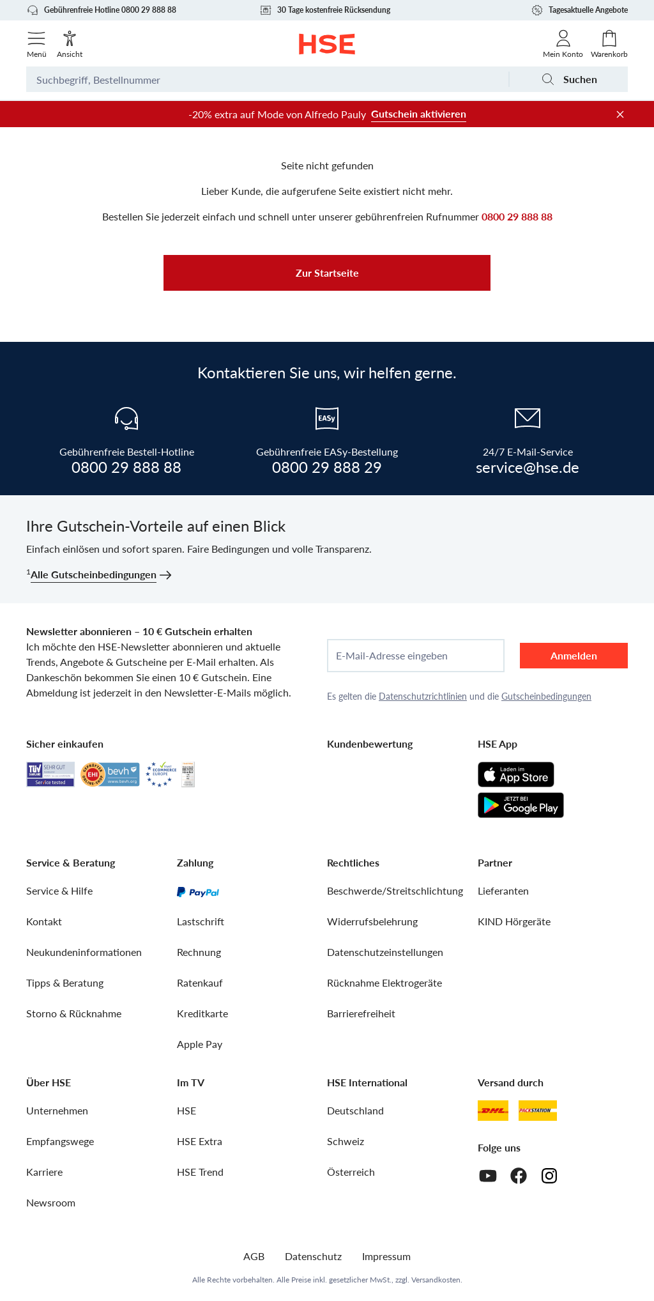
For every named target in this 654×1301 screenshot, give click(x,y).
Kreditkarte (202, 1013)
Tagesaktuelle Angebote (579, 10)
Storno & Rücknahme (73, 1013)
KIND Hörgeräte (514, 921)
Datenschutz (313, 1256)
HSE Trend (200, 1172)
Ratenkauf (200, 982)
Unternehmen (57, 1110)
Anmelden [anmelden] (574, 655)
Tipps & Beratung (64, 982)
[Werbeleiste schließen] (620, 114)
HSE (186, 1110)
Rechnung (199, 952)
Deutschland (355, 1110)
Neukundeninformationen (84, 952)
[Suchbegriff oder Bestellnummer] (267, 79)
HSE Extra (199, 1141)
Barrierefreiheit (361, 1013)
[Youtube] (488, 1176)
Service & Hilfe (59, 890)
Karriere (44, 1172)
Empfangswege (60, 1141)
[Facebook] (518, 1176)
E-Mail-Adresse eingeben (392, 655)
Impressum (386, 1256)
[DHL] (493, 1110)
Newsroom (50, 1202)
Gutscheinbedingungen (546, 696)
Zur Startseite (327, 272)
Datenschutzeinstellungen (385, 952)
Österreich (351, 1172)
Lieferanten (503, 890)
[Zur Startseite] (327, 44)
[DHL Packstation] (538, 1110)
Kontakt (44, 921)
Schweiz (345, 1141)
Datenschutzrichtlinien (423, 696)
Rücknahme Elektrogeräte (384, 982)
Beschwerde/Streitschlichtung (395, 890)
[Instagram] (549, 1176)
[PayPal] (198, 890)
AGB (253, 1256)
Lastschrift (200, 921)
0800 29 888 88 (517, 216)
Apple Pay (199, 1044)
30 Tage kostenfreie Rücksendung (324, 10)
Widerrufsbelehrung (372, 921)
